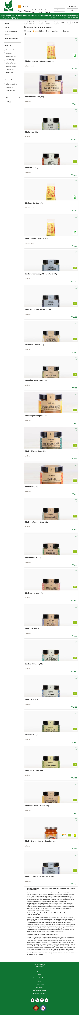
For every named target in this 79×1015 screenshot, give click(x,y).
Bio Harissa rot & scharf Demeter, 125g (40, 841)
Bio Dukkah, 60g (31, 167)
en (27, 7)
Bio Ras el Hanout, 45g (34, 664)
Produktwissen (39, 984)
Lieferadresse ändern (39, 990)
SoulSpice (10, 91)
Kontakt (39, 981)
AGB (39, 975)
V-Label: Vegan (11, 66)
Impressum (39, 987)
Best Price (34, 11)
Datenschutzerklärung (39, 978)
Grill (8, 102)
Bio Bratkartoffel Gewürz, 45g (37, 806)
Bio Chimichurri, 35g (33, 557)
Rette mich (41, 11)
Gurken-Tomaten (48, 939)
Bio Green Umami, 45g (34, 770)
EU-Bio (9, 73)
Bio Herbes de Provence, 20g (36, 238)
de (19, 7)
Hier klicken (39, 967)
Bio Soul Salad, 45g (32, 735)
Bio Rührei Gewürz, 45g (34, 345)
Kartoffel (69, 947)
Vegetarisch (11, 56)
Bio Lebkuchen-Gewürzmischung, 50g (40, 61)
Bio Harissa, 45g (31, 699)
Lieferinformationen (39, 993)
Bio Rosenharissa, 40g (34, 593)
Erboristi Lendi (11, 84)
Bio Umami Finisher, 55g (34, 96)
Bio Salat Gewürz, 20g (34, 203)
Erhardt (9, 87)
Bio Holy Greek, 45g (33, 628)
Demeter (10, 69)
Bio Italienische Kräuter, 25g (36, 522)
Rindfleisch (30, 947)
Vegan (9, 53)
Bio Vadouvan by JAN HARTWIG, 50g (39, 876)
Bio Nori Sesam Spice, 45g (35, 451)
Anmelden (72, 6)
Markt (20, 11)
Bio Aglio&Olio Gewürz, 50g (36, 380)
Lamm (48, 944)
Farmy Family (47, 11)
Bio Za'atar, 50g (31, 132)
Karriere (39, 972)
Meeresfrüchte (63, 944)
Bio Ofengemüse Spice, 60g (35, 416)
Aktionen (27, 11)
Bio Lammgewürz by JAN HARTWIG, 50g (41, 274)
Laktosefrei (11, 63)
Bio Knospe (10, 60)
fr (23, 7)
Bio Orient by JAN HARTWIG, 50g (38, 309)
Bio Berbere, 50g (31, 486)
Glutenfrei (10, 50)
